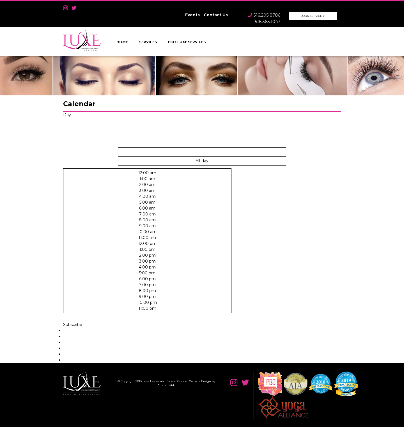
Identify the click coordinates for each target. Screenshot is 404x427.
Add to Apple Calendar (85, 348)
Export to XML (77, 359)
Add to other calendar (84, 354)
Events (192, 14)
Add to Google (77, 336)
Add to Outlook (78, 342)
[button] (72, 324)
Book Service (311, 16)
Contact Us (216, 14)
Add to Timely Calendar (86, 330)
